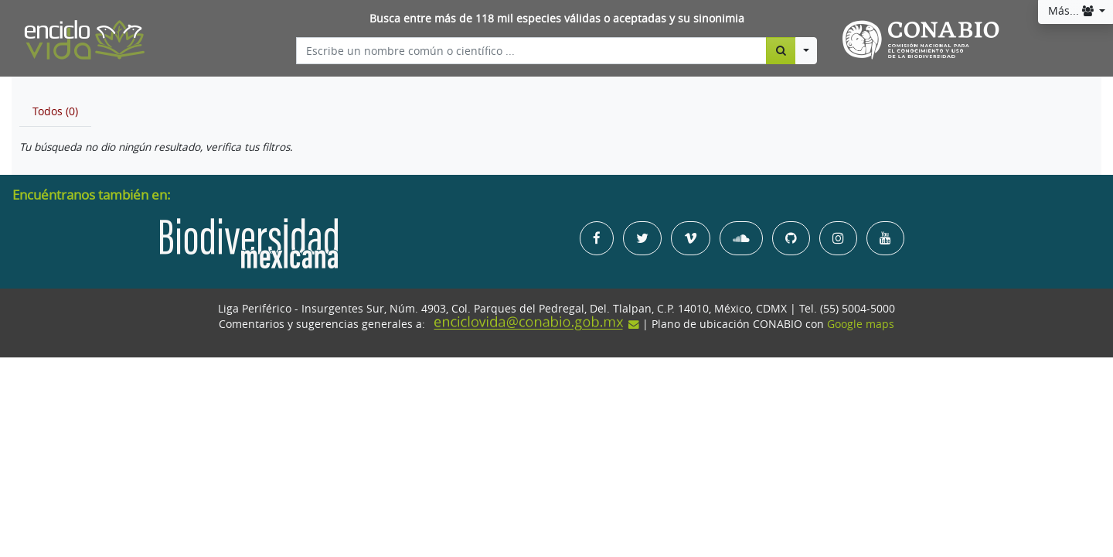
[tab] (55, 111)
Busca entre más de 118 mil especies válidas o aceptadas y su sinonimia (556, 18)
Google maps (860, 324)
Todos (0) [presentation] (55, 111)
